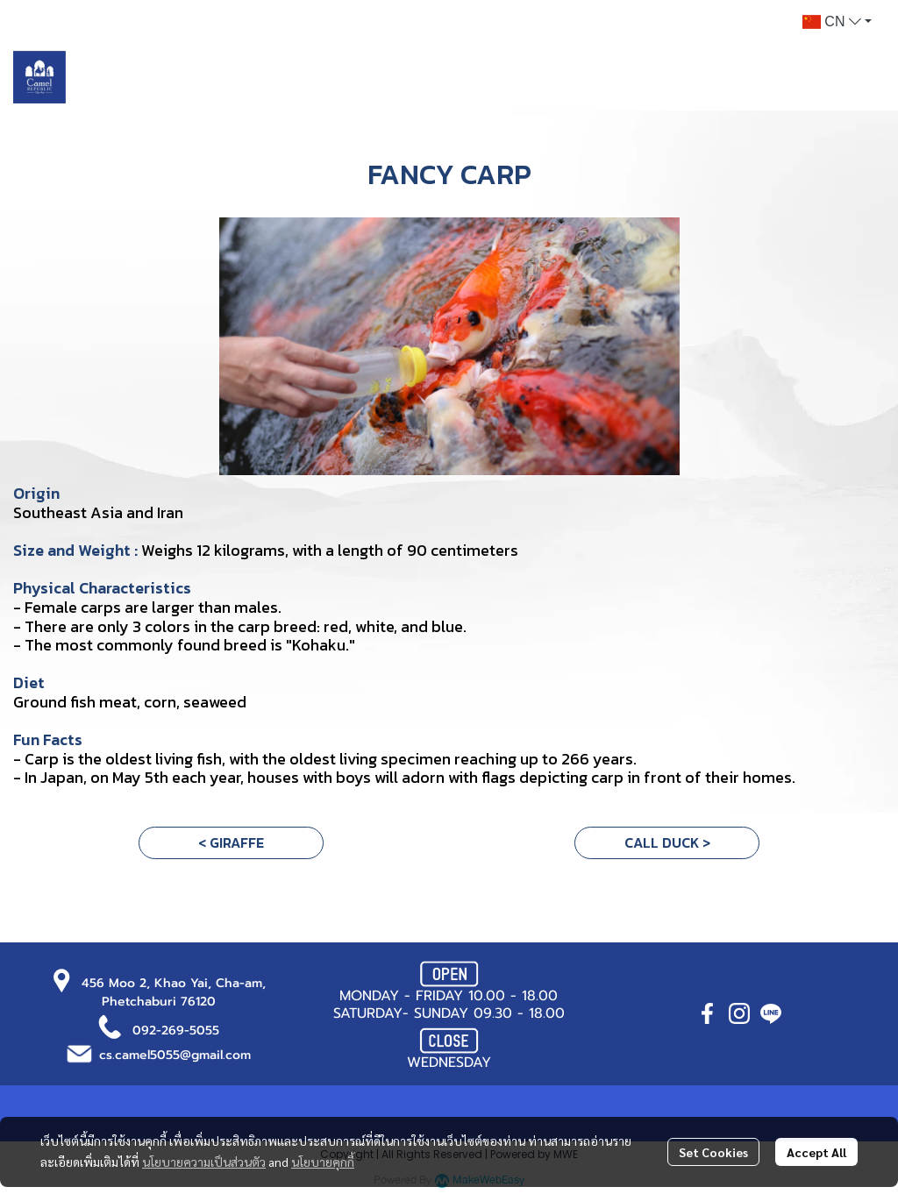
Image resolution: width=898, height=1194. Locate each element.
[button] (837, 21)
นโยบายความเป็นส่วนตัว (204, 1161)
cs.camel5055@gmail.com (175, 1055)
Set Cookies (713, 1152)
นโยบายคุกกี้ (322, 1161)
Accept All (816, 1152)
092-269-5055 (175, 1030)
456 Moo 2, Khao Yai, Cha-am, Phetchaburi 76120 (174, 992)
